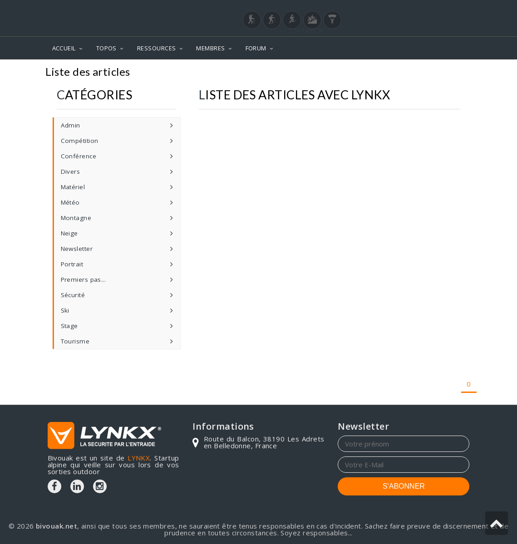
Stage (69, 326)
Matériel (73, 187)
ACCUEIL (64, 48)
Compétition (79, 141)
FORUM (256, 48)
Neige (69, 233)
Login (424, 8)
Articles (453, 73)
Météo (70, 202)
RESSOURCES (156, 48)
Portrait (72, 264)
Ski (65, 310)
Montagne (76, 218)
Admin (70, 125)
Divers (70, 171)
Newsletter (77, 249)
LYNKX (139, 457)
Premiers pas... (83, 279)
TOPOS (106, 48)
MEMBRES (210, 48)
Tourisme (75, 341)
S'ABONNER (404, 486)
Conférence (79, 156)
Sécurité (73, 295)
